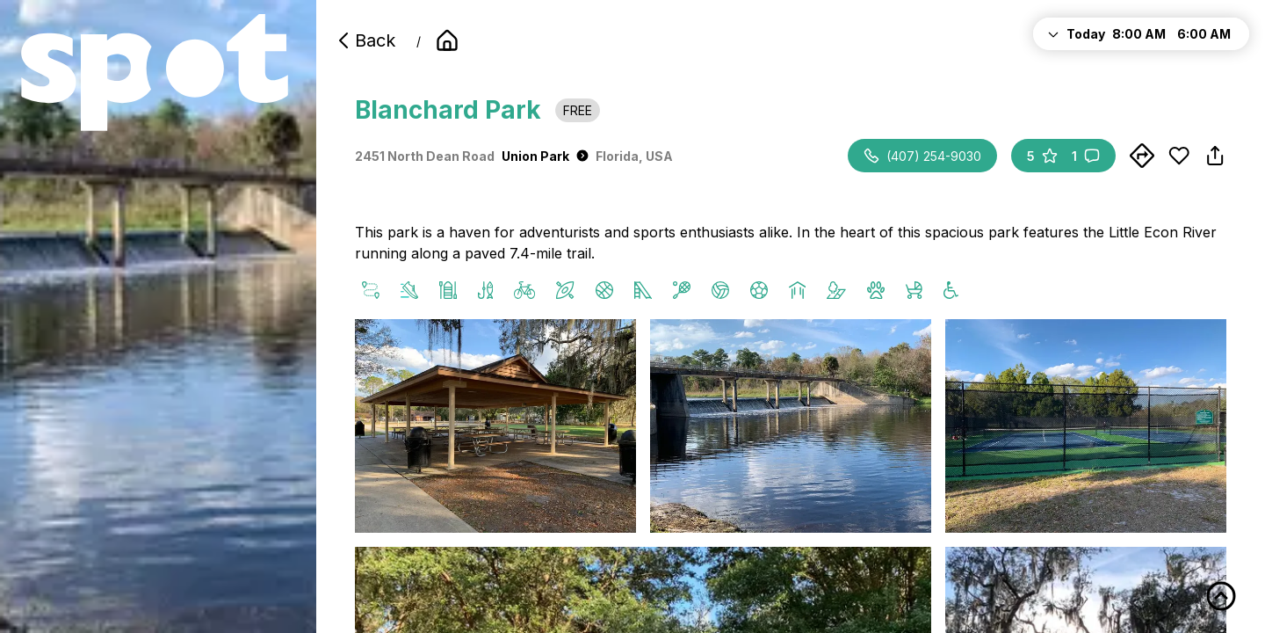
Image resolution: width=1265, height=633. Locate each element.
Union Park (545, 156)
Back (364, 40)
